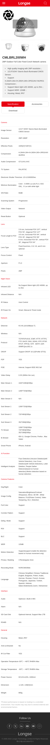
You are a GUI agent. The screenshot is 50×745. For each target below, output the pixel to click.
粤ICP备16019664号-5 (24, 741)
